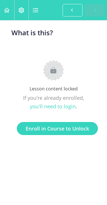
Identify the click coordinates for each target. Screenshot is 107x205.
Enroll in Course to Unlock (57, 128)
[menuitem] (21, 10)
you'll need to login (53, 106)
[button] (7, 10)
